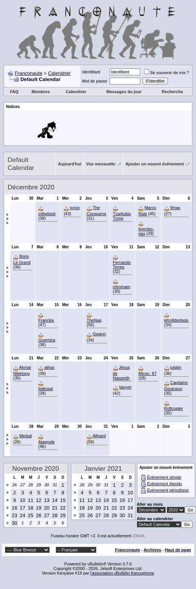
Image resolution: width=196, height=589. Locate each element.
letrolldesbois (176, 320)
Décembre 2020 (31, 187)
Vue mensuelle (100, 164)
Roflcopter (173, 408)
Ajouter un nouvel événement (154, 164)
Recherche (172, 91)
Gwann (99, 334)
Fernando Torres (122, 264)
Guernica (46, 340)
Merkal (25, 435)
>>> (7, 219)
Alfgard (99, 435)
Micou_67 (147, 373)
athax (49, 367)
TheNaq (94, 320)
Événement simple (164, 477)
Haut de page (178, 550)
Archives (152, 550)
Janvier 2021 (103, 468)
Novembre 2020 (35, 468)
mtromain (121, 286)
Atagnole (46, 442)
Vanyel (125, 387)
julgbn (175, 367)
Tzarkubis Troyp (122, 216)
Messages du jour (124, 91)
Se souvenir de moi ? (166, 72)
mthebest (46, 213)
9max (175, 207)
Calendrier (59, 73)
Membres (40, 91)
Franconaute (28, 73)
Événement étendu (164, 483)
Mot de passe (94, 81)
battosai (45, 388)
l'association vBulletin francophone (122, 573)
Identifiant (91, 72)
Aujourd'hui (69, 164)
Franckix (46, 320)
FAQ (14, 91)
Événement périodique (168, 490)
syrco (75, 207)
